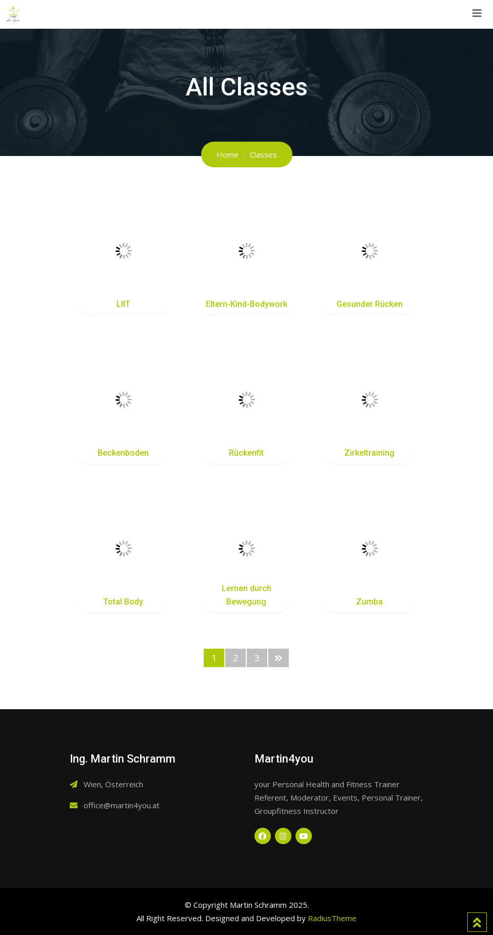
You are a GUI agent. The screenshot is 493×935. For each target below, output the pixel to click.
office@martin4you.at (122, 805)
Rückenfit (246, 453)
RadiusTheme (332, 918)
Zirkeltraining (369, 453)
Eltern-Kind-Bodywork (246, 304)
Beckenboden (123, 453)
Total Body (123, 602)
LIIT (123, 304)
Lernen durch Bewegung (246, 595)
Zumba (369, 602)
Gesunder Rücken (370, 304)
